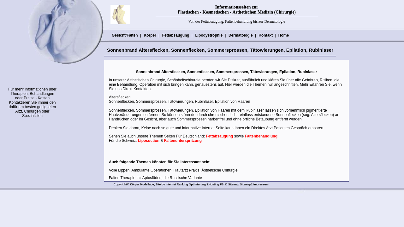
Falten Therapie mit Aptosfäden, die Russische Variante (155, 178)
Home (283, 35)
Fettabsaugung (175, 35)
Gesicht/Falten (124, 35)
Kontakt (265, 35)
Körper (149, 35)
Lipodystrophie (209, 35)
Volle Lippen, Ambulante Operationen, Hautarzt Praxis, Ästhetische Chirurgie (173, 170)
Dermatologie (240, 35)
